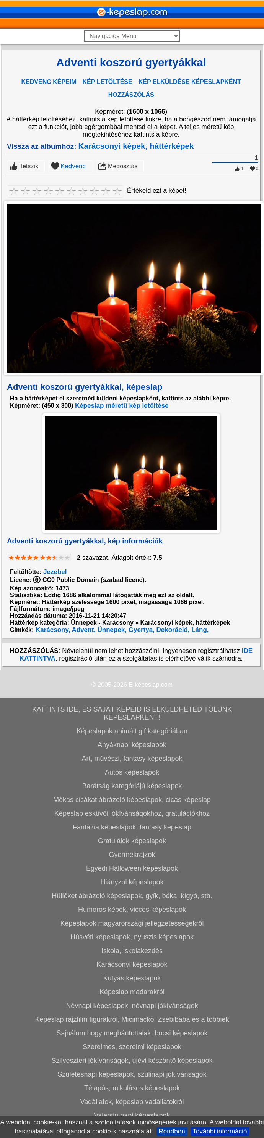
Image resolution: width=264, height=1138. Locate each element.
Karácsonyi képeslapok (131, 1074)
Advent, (82, 739)
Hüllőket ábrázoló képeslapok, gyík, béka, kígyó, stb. (132, 1005)
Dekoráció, (172, 739)
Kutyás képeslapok (132, 1088)
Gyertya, (141, 739)
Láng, (199, 739)
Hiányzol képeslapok (131, 992)
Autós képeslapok (132, 882)
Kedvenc (73, 276)
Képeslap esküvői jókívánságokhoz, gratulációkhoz (132, 923)
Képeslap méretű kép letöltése (122, 515)
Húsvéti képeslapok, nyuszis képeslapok (132, 1047)
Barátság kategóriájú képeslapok (132, 896)
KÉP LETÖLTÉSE (107, 82)
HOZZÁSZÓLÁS (131, 95)
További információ (220, 1131)
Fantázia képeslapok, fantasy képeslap (132, 937)
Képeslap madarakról (132, 1102)
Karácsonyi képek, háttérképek (136, 255)
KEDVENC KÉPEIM (49, 82)
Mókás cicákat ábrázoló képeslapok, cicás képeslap (132, 909)
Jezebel (55, 681)
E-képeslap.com (151, 794)
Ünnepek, (111, 739)
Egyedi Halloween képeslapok (132, 978)
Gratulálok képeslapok (132, 951)
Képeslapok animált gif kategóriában (132, 841)
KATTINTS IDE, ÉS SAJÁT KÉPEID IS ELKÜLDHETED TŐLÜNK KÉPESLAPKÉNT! (132, 823)
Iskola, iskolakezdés (132, 1060)
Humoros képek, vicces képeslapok (132, 1019)
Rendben (172, 1131)
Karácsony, (52, 739)
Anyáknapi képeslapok (132, 854)
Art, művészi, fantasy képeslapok (131, 868)
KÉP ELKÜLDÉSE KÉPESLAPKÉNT (190, 82)
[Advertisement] (131, 194)
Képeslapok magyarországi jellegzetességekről (132, 1033)
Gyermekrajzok (132, 964)
